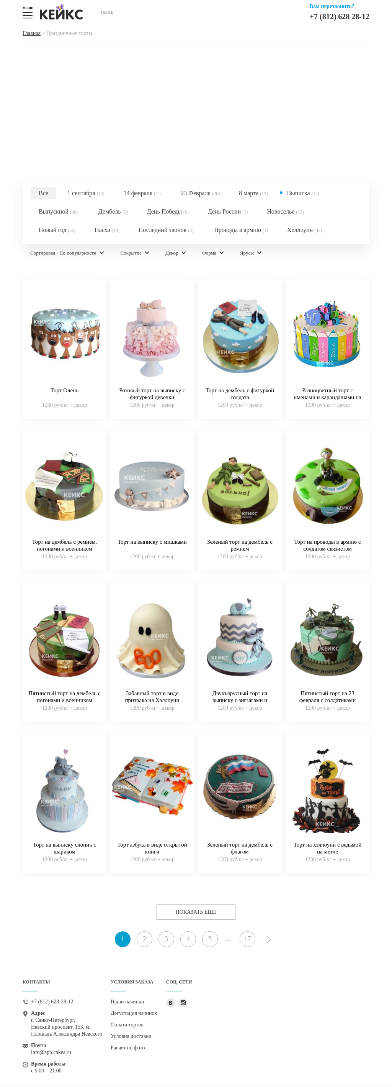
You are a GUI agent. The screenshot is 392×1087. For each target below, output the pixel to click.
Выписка (303, 193)
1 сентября (86, 193)
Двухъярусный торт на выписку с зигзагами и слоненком (239, 700)
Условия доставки (131, 1036)
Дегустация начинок (134, 1013)
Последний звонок (166, 230)
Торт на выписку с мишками (152, 542)
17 (247, 939)
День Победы (168, 211)
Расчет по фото (128, 1048)
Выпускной (58, 211)
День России (228, 211)
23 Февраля (200, 193)
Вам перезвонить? (332, 6)
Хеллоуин (304, 230)
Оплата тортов (127, 1025)
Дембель (113, 211)
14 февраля (143, 193)
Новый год (57, 230)
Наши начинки (127, 1002)
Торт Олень (64, 390)
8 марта (253, 193)
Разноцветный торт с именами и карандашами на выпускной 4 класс (327, 397)
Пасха (107, 230)
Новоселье (285, 211)
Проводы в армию (241, 230)
